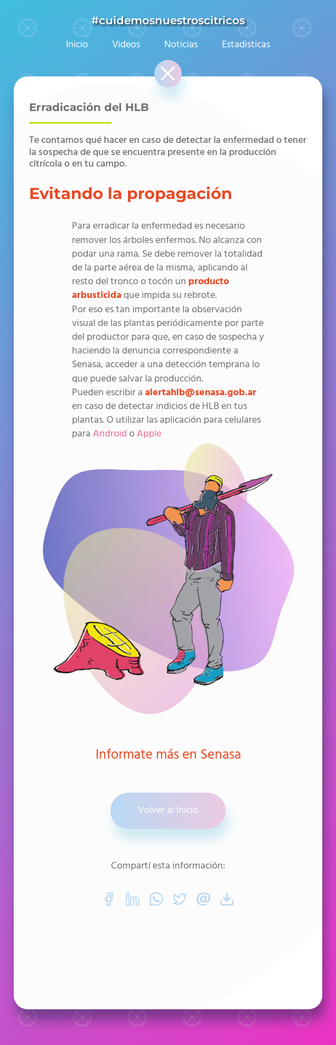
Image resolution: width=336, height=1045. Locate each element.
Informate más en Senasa (168, 755)
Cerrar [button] (167, 67)
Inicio (77, 45)
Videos (126, 45)
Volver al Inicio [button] (168, 811)
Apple (149, 434)
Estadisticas (246, 45)
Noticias (181, 45)
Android (110, 434)
